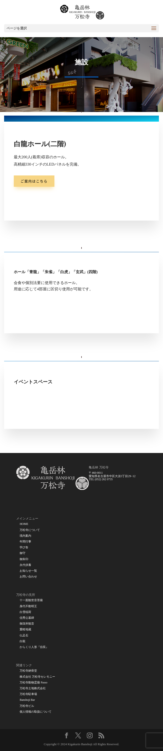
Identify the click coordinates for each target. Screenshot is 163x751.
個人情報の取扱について (36, 711)
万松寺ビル (27, 706)
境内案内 (25, 535)
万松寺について (30, 530)
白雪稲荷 (25, 612)
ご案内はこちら (34, 181)
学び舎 (24, 547)
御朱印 (24, 559)
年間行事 (25, 541)
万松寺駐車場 (28, 694)
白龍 (22, 641)
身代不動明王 (28, 606)
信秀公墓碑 (27, 617)
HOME (24, 524)
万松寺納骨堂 (28, 670)
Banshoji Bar (27, 700)
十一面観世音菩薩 (31, 600)
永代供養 (25, 565)
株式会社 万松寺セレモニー (37, 676)
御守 (22, 553)
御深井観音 (27, 623)
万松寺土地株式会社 (33, 688)
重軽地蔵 (25, 629)
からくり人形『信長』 (34, 647)
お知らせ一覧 (28, 570)
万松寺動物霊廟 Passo (33, 682)
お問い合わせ (28, 576)
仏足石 (24, 635)
